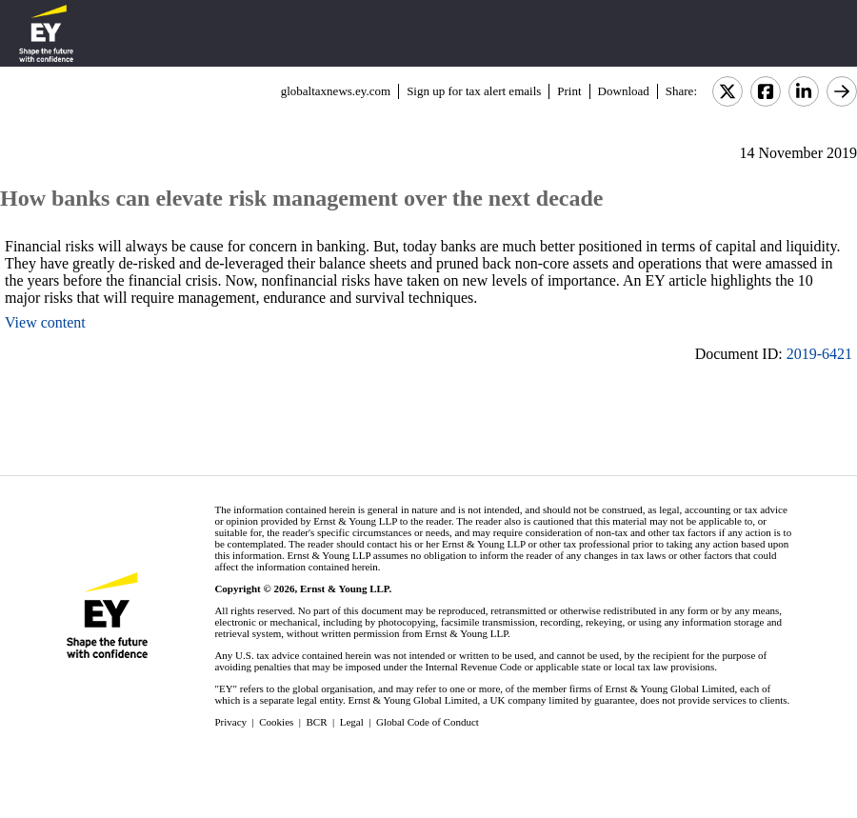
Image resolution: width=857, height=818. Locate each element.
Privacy (230, 722)
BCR (317, 722)
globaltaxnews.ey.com (335, 91)
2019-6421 (819, 354)
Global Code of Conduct (427, 722)
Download (623, 91)
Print (569, 91)
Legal (352, 722)
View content (45, 322)
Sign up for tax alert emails (474, 91)
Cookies (276, 722)
